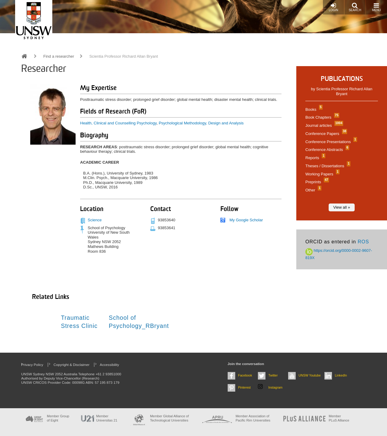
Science (95, 220)
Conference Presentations (330, 141)
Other (312, 190)
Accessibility (109, 365)
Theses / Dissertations (327, 166)
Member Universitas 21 (106, 418)
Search (355, 7)
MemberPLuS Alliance (339, 418)
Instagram (275, 387)
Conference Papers (325, 133)
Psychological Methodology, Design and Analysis (201, 123)
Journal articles (323, 125)
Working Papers (321, 174)
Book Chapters (321, 117)
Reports (314, 157)
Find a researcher (58, 56)
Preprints (316, 182)
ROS (363, 241)
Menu (376, 7)
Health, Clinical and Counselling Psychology (118, 123)
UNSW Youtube (310, 375)
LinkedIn (341, 375)
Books (313, 109)
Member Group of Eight (58, 418)
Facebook (245, 375)
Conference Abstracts (326, 149)
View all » (341, 207)
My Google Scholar (246, 220)
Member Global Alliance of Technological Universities (169, 418)
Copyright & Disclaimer (71, 365)
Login (333, 7)
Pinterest (244, 387)
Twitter (273, 375)
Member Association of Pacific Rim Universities (253, 418)
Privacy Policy (32, 365)
